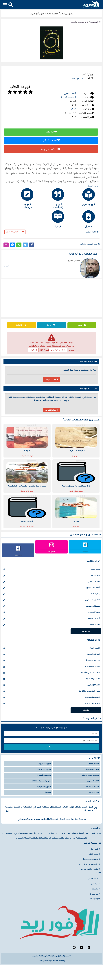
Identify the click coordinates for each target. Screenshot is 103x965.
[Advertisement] (51, 298)
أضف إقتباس (51, 140)
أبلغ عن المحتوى (15, 232)
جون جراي (51, 575)
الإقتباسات (94, 898)
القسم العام (51, 648)
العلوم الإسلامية (51, 660)
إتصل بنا (33, 350)
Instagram (51, 551)
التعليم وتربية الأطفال (51, 673)
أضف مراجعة (51, 149)
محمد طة (51, 594)
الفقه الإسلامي (51, 685)
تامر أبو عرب (83, 22)
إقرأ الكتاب (51, 132)
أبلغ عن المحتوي (58, 350)
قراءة (52, 325)
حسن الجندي (51, 612)
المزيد (5, 266)
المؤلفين (91, 561)
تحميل (82, 325)
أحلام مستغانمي (51, 600)
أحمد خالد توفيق (51, 588)
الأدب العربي (70, 93)
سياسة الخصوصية (91, 859)
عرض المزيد (93, 186)
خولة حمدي (51, 569)
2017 (73, 109)
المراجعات (95, 894)
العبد (73, 22)
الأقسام (92, 640)
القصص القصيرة (51, 679)
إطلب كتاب (94, 854)
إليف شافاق (51, 625)
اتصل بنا (95, 849)
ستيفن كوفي (51, 582)
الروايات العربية (68, 97)
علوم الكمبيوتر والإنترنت (51, 691)
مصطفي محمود (51, 606)
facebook (17, 555)
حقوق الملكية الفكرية (89, 864)
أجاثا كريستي (51, 618)
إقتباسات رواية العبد (87, 388)
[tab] (82, 197)
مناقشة (22, 325)
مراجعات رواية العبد (87, 361)
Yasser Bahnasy (59, 960)
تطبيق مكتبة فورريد (90, 869)
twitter (85, 551)
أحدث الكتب (94, 878)
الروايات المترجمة (51, 667)
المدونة (48, 792)
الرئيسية (95, 22)
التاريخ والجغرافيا (51, 704)
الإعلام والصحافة (51, 697)
